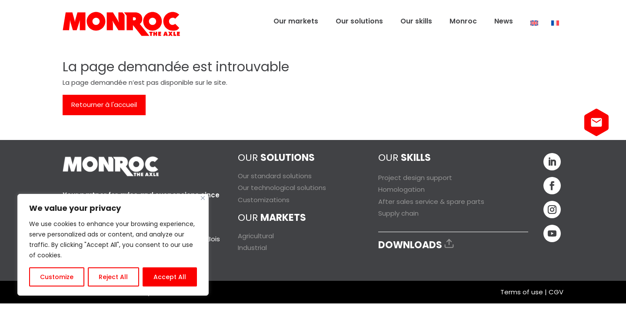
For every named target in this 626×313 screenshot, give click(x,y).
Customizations (264, 199)
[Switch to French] (555, 23)
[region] (113, 245)
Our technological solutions (282, 187)
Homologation (401, 189)
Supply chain (398, 213)
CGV (556, 291)
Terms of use (521, 291)
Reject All (113, 277)
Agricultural (256, 235)
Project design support (415, 177)
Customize (56, 277)
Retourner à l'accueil (104, 104)
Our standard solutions (275, 175)
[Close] (203, 198)
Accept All (169, 277)
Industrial (252, 247)
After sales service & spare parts (431, 201)
